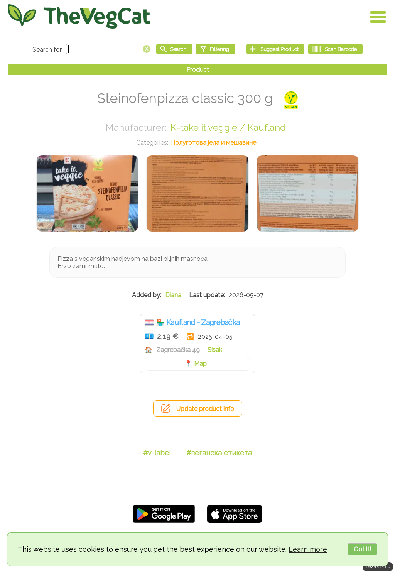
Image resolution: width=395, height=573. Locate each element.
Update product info (205, 408)
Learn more (308, 549)
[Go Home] (79, 16)
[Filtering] (215, 49)
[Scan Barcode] (335, 49)
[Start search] (174, 49)
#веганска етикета (219, 453)
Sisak (215, 349)
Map (200, 363)
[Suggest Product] (275, 49)
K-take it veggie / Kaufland (228, 127)
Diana (173, 295)
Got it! (362, 549)
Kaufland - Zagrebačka (203, 322)
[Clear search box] (146, 48)
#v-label (157, 453)
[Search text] (109, 49)
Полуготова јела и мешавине (213, 142)
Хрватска (149, 322)
